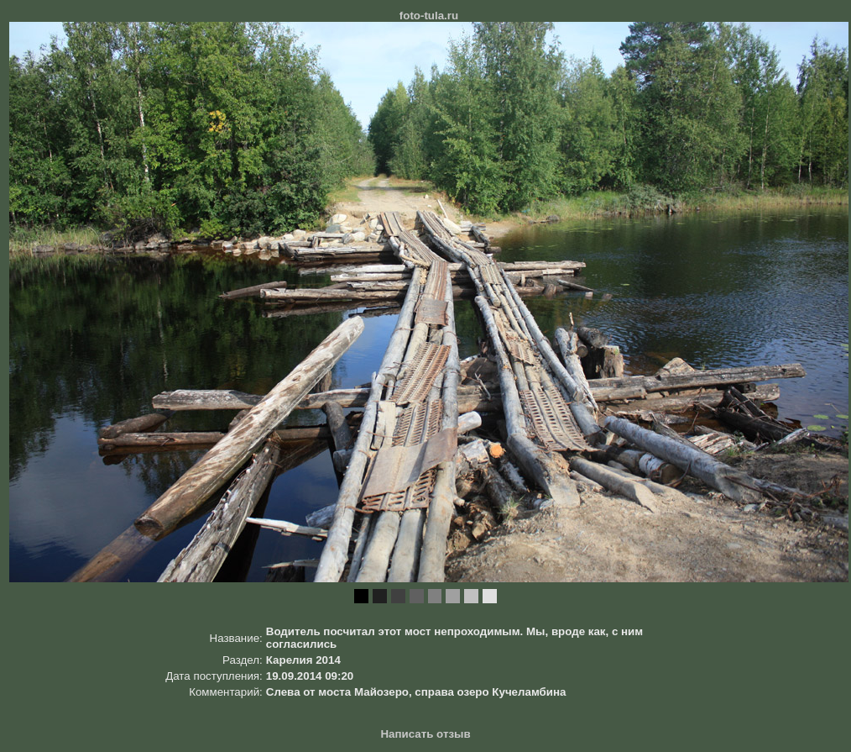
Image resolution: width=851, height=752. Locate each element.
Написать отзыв (425, 734)
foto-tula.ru (428, 15)
